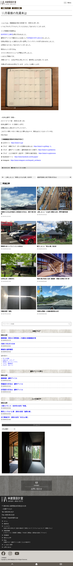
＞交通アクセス (7, 509)
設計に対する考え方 (9, 528)
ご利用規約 (3, 557)
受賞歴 (14, 532)
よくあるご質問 (8, 544)
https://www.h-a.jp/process (47, 153)
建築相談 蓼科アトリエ (9, 378)
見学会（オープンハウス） (10, 362)
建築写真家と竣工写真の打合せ (47, 177)
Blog (5, 540)
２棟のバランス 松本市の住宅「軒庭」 (14, 406)
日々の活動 (16, 8)
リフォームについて (38, 528)
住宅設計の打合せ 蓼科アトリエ (12, 389)
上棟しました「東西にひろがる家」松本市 (19, 177)
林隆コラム (49, 528)
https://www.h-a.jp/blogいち (42, 146)
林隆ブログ (5, 8)
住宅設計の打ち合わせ (34, 38)
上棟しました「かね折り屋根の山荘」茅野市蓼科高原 (52, 212)
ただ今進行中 (36, 399)
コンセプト (7, 526)
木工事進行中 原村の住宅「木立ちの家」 (15, 417)
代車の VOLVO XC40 (8, 344)
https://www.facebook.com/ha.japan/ (26, 157)
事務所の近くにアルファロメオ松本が (12, 246)
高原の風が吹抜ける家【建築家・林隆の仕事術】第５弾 (53, 278)
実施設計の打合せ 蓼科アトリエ (12, 384)
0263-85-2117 (9, 512)
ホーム (6, 521)
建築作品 (6, 523)
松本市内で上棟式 (7, 34)
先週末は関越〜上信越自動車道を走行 (48, 311)
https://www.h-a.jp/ (17, 143)
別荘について (28, 528)
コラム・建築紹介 (8, 363)
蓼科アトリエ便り (36, 371)
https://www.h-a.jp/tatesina (46, 150)
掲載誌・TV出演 (22, 532)
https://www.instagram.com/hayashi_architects (26, 160)
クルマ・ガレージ (8, 365)
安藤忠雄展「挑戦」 (7, 311)
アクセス (43, 532)
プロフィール (7, 532)
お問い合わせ (7, 547)
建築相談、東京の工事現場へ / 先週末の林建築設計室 (18, 338)
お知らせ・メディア (8, 360)
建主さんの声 (7, 537)
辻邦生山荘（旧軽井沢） (8, 278)
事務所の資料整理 (7, 349)
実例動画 (6, 535)
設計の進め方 (20, 528)
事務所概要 (7, 530)
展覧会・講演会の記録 (34, 532)
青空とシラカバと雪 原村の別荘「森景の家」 (16, 411)
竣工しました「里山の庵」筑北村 (46, 246)
